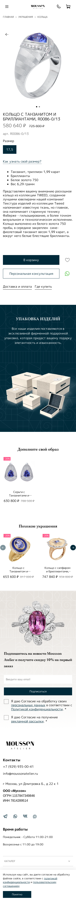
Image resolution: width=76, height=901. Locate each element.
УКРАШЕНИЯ (25, 17)
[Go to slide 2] (39, 106)
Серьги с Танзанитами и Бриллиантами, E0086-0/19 (19, 497)
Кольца (42, 17)
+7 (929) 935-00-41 (18, 766)
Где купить (43, 286)
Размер (8, 141)
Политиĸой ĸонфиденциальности (37, 709)
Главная (8, 17)
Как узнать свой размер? (22, 161)
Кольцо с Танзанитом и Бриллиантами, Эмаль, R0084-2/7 (18, 573)
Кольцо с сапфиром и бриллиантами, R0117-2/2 (57, 571)
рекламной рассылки (27, 721)
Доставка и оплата (17, 286)
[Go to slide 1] (36, 106)
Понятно (17, 894)
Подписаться (38, 691)
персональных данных (28, 705)
